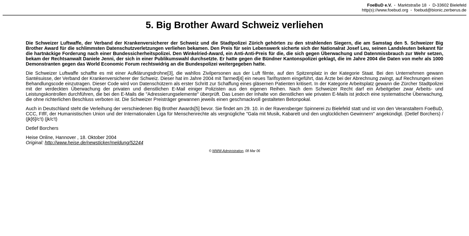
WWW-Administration (227, 151)
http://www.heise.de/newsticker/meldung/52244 (94, 142)
